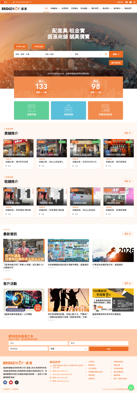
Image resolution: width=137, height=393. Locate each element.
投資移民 (65, 8)
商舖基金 (54, 8)
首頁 (46, 8)
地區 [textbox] (76, 54)
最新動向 (117, 8)
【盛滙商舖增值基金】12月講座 (17, 314)
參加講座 (83, 8)
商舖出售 (9, 159)
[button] (20, 46)
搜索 (116, 54)
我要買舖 (31, 114)
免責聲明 (6, 389)
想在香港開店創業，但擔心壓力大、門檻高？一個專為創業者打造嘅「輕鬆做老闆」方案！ (68, 315)
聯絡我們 (128, 8)
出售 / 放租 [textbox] (49, 54)
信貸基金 (74, 8)
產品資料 (106, 8)
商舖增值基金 (105, 114)
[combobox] (58, 54)
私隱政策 (15, 389)
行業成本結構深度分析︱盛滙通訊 (107, 264)
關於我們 (95, 8)
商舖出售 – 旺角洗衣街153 (84, 161)
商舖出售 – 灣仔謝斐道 (116, 161)
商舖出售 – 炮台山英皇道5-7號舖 (51, 162)
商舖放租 (9, 207)
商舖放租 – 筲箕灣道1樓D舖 (18, 210)
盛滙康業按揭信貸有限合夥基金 (106, 314)
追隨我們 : (120, 2)
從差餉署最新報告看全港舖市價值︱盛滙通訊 (68, 264)
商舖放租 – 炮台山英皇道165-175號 (83, 210)
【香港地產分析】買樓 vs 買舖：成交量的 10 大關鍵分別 (23, 266)
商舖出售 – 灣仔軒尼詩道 (17, 161)
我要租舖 (68, 114)
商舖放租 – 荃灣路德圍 (116, 210)
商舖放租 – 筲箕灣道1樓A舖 (51, 210)
